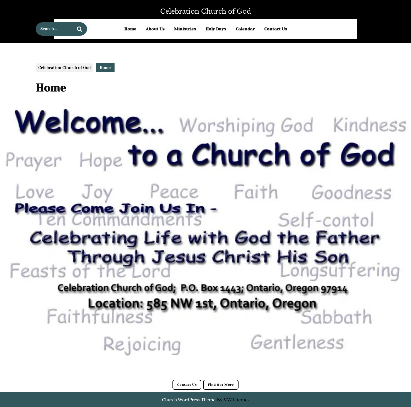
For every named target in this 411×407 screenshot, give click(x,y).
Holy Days (216, 28)
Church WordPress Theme (188, 399)
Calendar (245, 28)
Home (130, 28)
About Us (155, 28)
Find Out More (221, 385)
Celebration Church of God (205, 11)
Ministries (185, 28)
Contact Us (275, 28)
